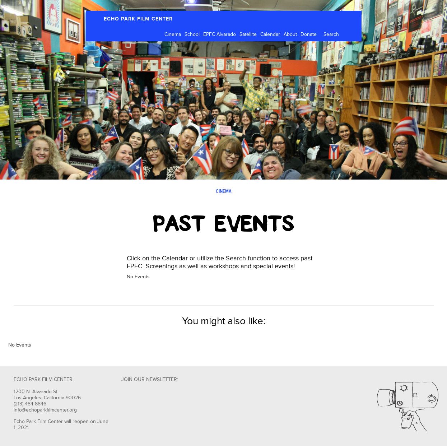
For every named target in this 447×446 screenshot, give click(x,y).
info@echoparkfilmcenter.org (45, 410)
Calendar (270, 34)
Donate (309, 34)
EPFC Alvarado (219, 34)
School (192, 34)
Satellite (248, 34)
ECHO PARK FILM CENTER (138, 19)
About (290, 34)
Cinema (172, 34)
